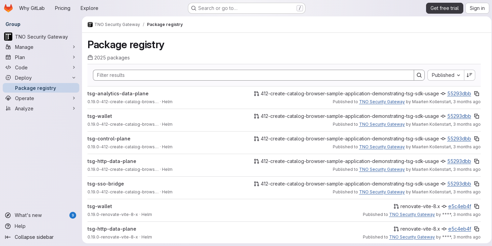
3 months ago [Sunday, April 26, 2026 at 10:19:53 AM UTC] (465, 214)
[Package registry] (41, 88)
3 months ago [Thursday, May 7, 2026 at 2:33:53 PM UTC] (465, 101)
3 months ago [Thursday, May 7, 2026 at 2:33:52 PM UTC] (465, 191)
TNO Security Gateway (380, 101)
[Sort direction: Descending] (467, 75)
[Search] (249, 75)
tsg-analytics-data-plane (118, 93)
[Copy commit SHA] (474, 94)
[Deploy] (41, 77)
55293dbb (457, 93)
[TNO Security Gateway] (41, 36)
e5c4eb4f (457, 206)
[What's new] (41, 215)
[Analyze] (41, 108)
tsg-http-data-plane (111, 161)
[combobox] (443, 75)
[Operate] (41, 98)
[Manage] (41, 47)
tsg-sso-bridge (105, 184)
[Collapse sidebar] (41, 237)
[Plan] (41, 57)
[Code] (41, 67)
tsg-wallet (99, 116)
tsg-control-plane (109, 138)
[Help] (41, 226)
